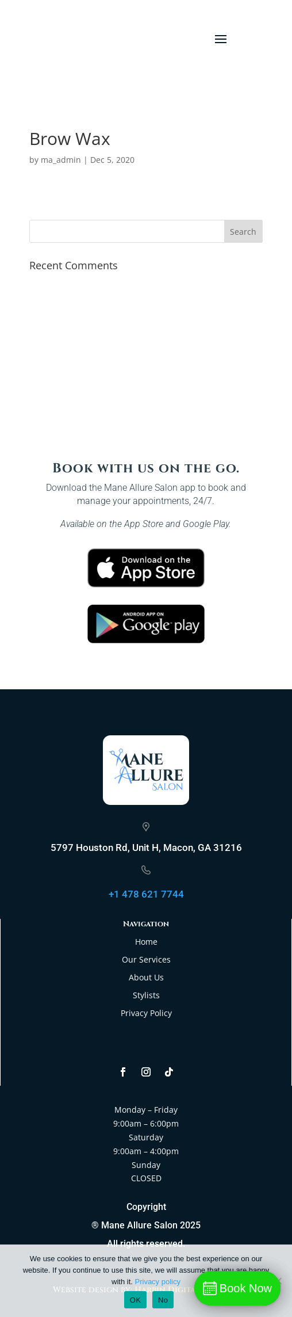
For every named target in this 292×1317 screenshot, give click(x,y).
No (163, 1300)
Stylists (146, 995)
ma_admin (61, 159)
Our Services (146, 959)
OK (135, 1300)
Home (146, 941)
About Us (146, 977)
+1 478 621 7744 (146, 894)
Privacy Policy (146, 1012)
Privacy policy (157, 1281)
